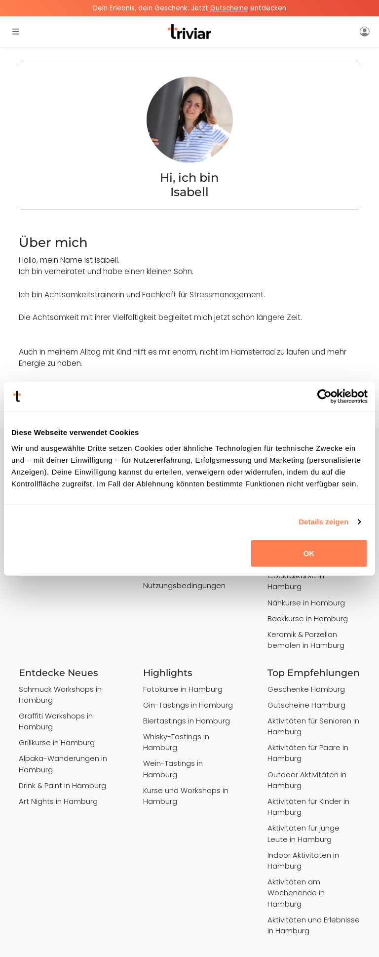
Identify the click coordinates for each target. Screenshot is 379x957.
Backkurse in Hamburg (307, 618)
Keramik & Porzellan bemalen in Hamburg (305, 639)
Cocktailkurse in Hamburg (295, 581)
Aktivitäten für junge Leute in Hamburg (303, 833)
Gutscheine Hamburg (306, 705)
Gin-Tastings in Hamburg (188, 705)
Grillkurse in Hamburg (57, 742)
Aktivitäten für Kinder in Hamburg (308, 806)
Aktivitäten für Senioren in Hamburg (313, 726)
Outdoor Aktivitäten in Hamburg (306, 780)
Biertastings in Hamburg (186, 721)
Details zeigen (323, 522)
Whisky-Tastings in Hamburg (176, 742)
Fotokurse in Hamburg (183, 689)
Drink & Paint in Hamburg (62, 785)
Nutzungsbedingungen (184, 585)
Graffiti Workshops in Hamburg (56, 721)
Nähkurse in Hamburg (306, 603)
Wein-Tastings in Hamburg (173, 768)
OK (309, 553)
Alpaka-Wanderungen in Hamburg (63, 763)
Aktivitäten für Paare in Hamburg (307, 752)
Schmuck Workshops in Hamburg (60, 694)
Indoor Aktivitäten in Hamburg (303, 860)
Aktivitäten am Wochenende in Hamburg (296, 893)
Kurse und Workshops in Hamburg (185, 795)
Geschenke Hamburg (306, 689)
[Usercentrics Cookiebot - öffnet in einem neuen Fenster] (324, 396)
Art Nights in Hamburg (58, 801)
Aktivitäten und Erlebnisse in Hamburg (313, 925)
